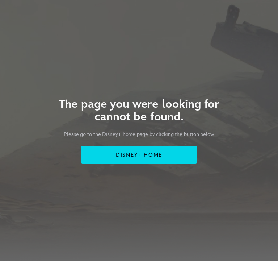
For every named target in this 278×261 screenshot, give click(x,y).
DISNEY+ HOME (139, 155)
